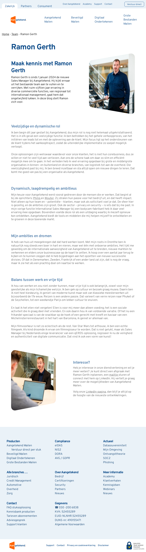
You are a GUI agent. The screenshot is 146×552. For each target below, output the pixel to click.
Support (98, 4)
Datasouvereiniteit (115, 445)
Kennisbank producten (21, 512)
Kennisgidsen (111, 485)
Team (14, 34)
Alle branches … (17, 472)
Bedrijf (59, 476)
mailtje (114, 375)
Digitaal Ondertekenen (21, 458)
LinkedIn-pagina (96, 392)
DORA (59, 454)
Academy (87, 4)
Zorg (10, 493)
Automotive (14, 485)
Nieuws (59, 493)
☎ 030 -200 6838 (66, 507)
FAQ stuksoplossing (19, 507)
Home (5, 34)
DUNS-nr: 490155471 (68, 520)
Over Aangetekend (71, 4)
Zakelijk (10, 6)
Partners (26, 6)
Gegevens (61, 503)
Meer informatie (113, 472)
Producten (13, 441)
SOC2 (106, 458)
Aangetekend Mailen (19, 445)
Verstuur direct (134, 4)
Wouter (49, 198)
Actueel (108, 441)
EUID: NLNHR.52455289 (70, 516)
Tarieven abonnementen (22, 516)
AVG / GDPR (62, 458)
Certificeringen (64, 481)
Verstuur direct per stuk (26, 450)
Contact (108, 4)
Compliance (62, 441)
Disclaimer (103, 545)
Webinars (109, 489)
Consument (45, 6)
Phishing (108, 462)
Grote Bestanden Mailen (130, 20)
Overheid (12, 489)
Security (60, 485)
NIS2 (58, 450)
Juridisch (12, 476)
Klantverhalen (112, 481)
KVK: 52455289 (65, 512)
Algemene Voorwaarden (70, 524)
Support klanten (17, 524)
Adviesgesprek (16, 520)
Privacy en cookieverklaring (81, 545)
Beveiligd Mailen (17, 454)
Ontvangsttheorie (114, 454)
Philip (37, 198)
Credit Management (19, 481)
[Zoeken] (118, 4)
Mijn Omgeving (112, 450)
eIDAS (59, 445)
